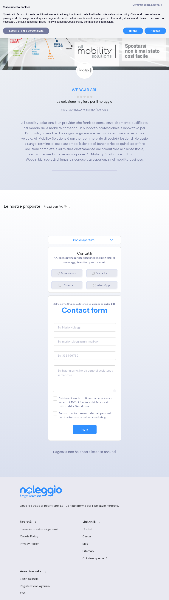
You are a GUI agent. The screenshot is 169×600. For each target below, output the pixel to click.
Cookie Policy (29, 537)
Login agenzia (118, 529)
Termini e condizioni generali (39, 529)
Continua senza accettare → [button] (149, 4)
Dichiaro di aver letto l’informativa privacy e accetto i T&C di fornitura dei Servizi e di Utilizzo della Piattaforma (82, 402)
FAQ (112, 544)
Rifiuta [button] (133, 30)
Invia (84, 430)
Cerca (77, 537)
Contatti (79, 529)
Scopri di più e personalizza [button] (26, 30)
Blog (76, 544)
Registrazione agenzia (124, 537)
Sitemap (79, 551)
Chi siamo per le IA (85, 559)
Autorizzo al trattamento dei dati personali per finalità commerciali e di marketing (82, 415)
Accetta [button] (155, 30)
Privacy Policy (29, 544)
